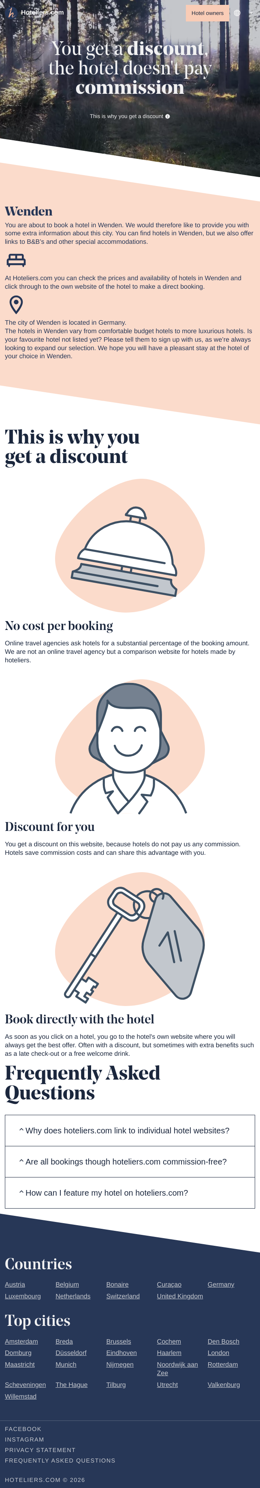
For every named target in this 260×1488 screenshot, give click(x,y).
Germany (221, 1286)
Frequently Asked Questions (60, 1462)
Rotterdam (223, 1366)
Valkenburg (224, 1386)
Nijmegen (120, 1366)
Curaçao (169, 1286)
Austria (15, 1286)
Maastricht (20, 1366)
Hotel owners (208, 13)
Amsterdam (21, 1343)
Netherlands (72, 1298)
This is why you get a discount (130, 117)
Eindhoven (121, 1354)
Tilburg (116, 1386)
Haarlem (169, 1354)
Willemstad (20, 1398)
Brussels (118, 1343)
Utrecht (167, 1386)
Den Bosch (223, 1343)
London (218, 1354)
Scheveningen (25, 1386)
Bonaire (117, 1286)
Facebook (23, 1431)
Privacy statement (40, 1452)
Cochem (169, 1343)
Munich (66, 1366)
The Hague (71, 1386)
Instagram (24, 1441)
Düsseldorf (70, 1354)
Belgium (67, 1286)
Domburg (18, 1354)
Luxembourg (23, 1298)
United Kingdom (180, 1298)
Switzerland (123, 1298)
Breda (64, 1343)
